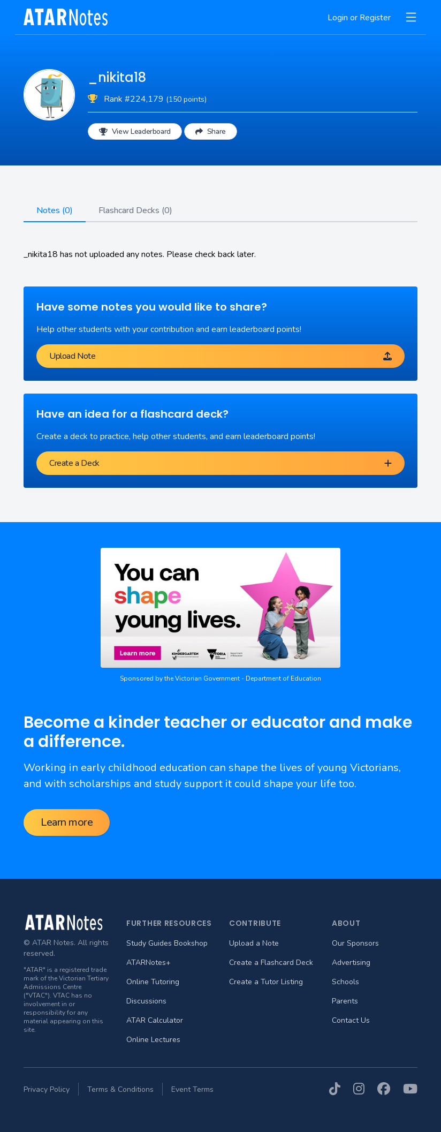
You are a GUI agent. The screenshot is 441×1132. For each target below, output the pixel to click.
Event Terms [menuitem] (192, 1089)
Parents (345, 1001)
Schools (345, 982)
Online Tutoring (152, 982)
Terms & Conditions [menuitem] (120, 1089)
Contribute (255, 923)
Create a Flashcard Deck (271, 962)
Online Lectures (153, 1040)
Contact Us (351, 1020)
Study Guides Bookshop (167, 943)
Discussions (146, 1001)
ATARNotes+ (148, 962)
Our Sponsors (355, 943)
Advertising (351, 962)
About (346, 923)
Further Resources (169, 923)
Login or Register (359, 17)
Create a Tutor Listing (266, 982)
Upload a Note (254, 943)
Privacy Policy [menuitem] (47, 1089)
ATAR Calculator (154, 1020)
